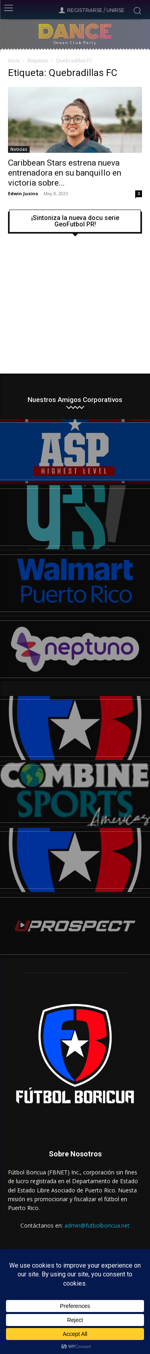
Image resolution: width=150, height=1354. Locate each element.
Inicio (14, 60)
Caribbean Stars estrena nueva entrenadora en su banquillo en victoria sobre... (64, 173)
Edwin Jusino (23, 193)
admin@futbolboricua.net (97, 1225)
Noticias (18, 149)
